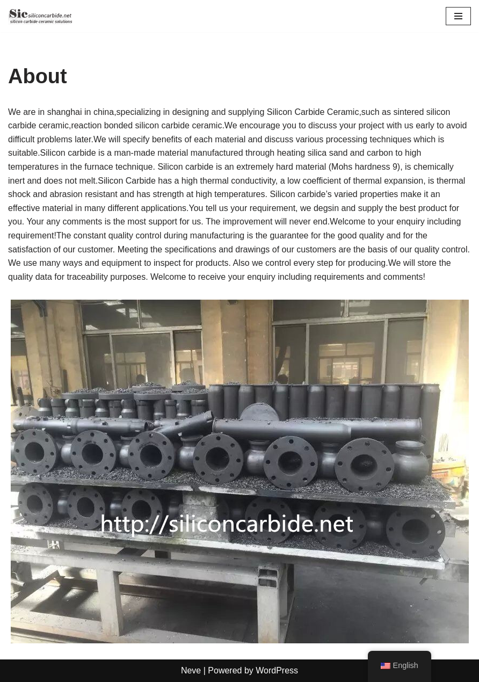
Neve (191, 670)
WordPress (277, 670)
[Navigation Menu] (458, 16)
